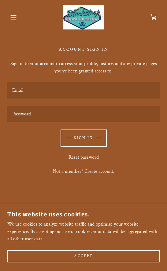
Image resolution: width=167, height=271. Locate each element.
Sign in (83, 138)
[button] (11, 17)
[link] (83, 17)
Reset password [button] (84, 157)
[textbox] (83, 90)
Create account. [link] (99, 171)
